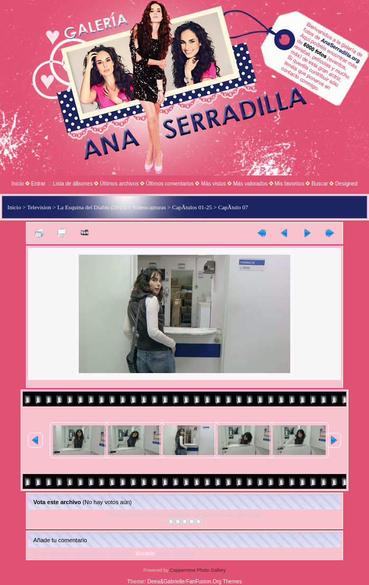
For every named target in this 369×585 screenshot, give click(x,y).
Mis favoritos (290, 184)
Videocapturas (149, 207)
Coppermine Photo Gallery (198, 570)
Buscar (319, 184)
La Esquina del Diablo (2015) (92, 207)
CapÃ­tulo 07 (233, 207)
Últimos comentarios (170, 184)
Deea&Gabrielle (166, 581)
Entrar (38, 184)
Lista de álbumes (73, 184)
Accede (145, 553)
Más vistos (213, 184)
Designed (346, 184)
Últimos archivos (119, 184)
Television (39, 207)
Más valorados (250, 184)
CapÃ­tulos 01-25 (191, 207)
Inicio (18, 184)
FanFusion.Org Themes (214, 581)
